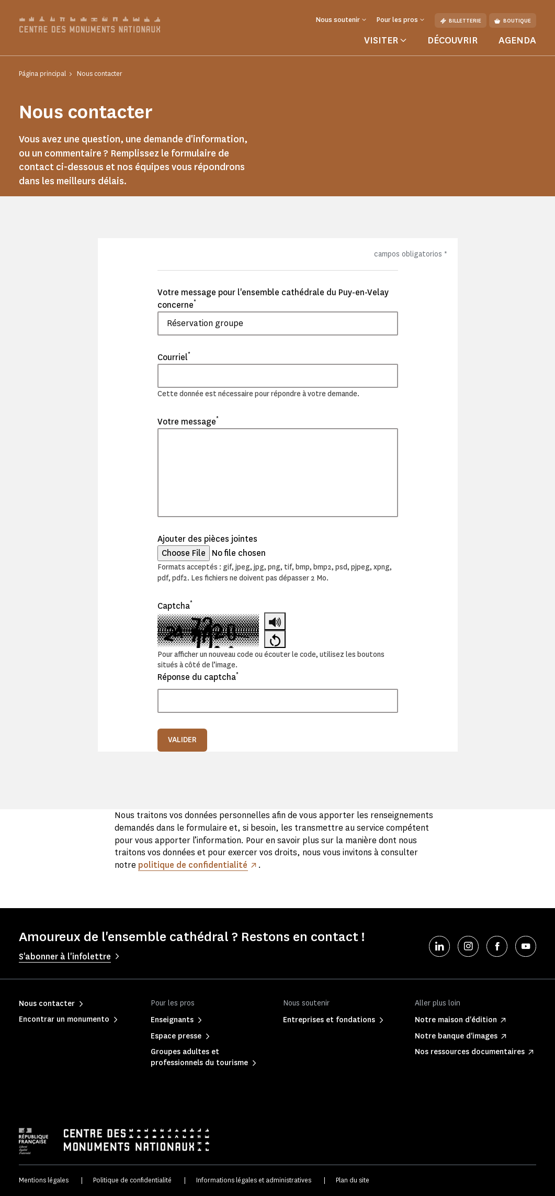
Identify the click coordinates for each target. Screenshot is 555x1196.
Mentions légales (44, 1180)
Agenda (517, 40)
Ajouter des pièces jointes (207, 538)
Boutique (512, 21)
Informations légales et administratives (253, 1180)
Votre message (188, 421)
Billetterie (460, 21)
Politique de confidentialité (132, 1180)
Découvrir (452, 40)
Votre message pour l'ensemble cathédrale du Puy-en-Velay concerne (273, 298)
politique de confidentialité (193, 864)
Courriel (173, 357)
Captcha (174, 605)
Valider (182, 740)
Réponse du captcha (198, 677)
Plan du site (352, 1180)
